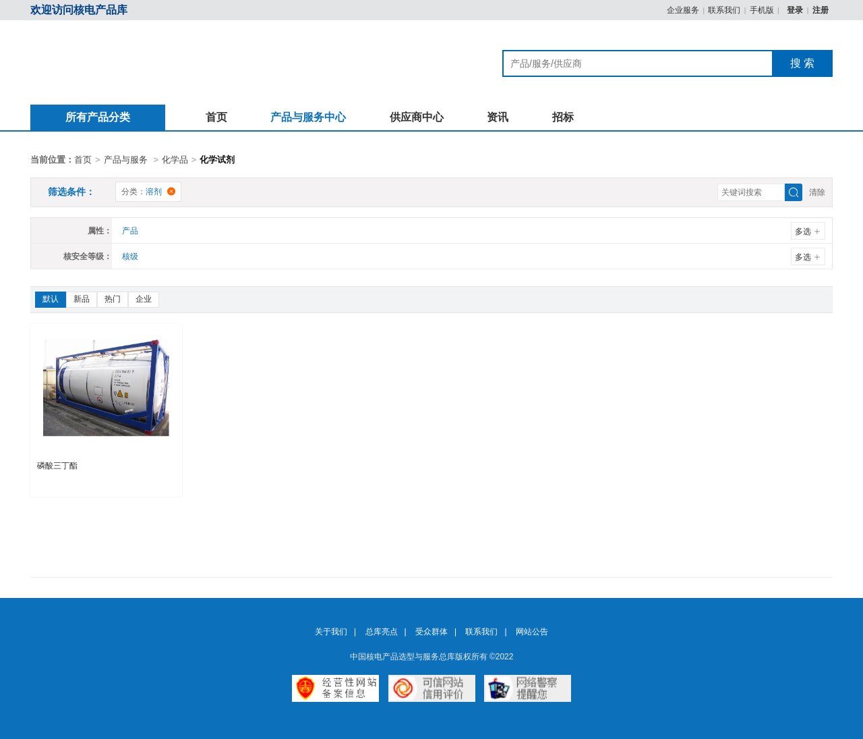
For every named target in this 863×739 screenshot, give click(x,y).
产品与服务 (126, 160)
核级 (130, 256)
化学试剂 (217, 160)
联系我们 (724, 10)
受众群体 (431, 631)
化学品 (175, 160)
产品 (130, 231)
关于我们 (331, 631)
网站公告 (532, 631)
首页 (216, 117)
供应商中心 (417, 117)
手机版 (762, 10)
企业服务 (683, 10)
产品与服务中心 (308, 117)
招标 (563, 117)
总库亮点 (381, 631)
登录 (796, 10)
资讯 (497, 117)
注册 (820, 10)
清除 (817, 192)
